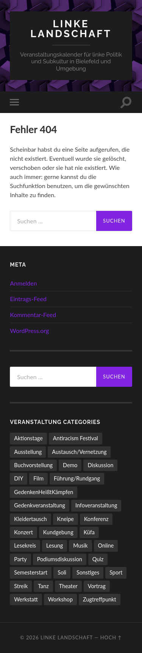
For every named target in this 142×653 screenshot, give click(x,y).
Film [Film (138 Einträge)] (38, 478)
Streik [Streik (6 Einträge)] (21, 586)
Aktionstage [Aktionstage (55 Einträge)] (28, 438)
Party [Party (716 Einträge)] (20, 559)
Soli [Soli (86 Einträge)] (62, 572)
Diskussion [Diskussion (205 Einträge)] (100, 465)
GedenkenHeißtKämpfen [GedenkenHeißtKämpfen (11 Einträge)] (43, 492)
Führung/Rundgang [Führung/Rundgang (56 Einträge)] (77, 478)
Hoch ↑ (111, 637)
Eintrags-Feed (28, 298)
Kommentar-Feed (33, 314)
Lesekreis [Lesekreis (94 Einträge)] (25, 545)
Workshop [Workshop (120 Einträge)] (60, 599)
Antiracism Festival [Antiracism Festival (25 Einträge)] (75, 438)
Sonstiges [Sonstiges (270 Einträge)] (87, 572)
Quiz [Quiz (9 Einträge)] (97, 559)
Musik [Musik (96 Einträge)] (80, 545)
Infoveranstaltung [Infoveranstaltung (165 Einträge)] (96, 505)
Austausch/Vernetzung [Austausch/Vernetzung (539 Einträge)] (79, 452)
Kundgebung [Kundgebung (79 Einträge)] (58, 532)
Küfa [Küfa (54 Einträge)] (89, 532)
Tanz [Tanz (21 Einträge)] (43, 586)
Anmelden (23, 283)
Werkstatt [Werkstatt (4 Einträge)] (26, 599)
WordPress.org (29, 330)
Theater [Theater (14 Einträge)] (68, 586)
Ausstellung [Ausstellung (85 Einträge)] (28, 452)
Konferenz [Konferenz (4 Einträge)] (96, 519)
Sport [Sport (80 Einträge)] (115, 572)
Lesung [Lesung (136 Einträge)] (54, 545)
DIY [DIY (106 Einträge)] (18, 478)
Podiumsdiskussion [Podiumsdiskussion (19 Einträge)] (59, 559)
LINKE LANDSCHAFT (70, 28)
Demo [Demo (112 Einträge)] (70, 465)
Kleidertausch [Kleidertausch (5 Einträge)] (30, 519)
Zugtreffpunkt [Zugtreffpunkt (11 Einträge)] (99, 599)
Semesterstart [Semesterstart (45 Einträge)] (30, 572)
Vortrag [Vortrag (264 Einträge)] (97, 586)
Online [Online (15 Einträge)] (106, 545)
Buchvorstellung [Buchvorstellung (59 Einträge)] (33, 465)
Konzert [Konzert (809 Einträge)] (23, 532)
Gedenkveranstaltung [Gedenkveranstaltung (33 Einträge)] (39, 505)
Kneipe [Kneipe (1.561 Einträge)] (65, 519)
